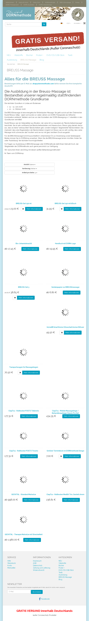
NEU (9, 55)
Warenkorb (11, 563)
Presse (77, 2)
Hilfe (9, 561)
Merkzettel (11, 568)
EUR (69, 23)
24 (29, 172)
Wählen (29, 168)
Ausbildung (12, 60)
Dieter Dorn (36, 2)
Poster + (39, 55)
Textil (70, 55)
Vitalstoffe (18, 55)
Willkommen (10, 2)
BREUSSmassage (65, 2)
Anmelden (77, 23)
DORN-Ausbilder (29, 5)
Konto (9, 565)
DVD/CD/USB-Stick (55, 55)
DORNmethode (50, 2)
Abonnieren (36, 592)
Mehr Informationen (34, 209)
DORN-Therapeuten (12, 5)
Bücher (29, 55)
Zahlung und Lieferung (41, 568)
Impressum (37, 561)
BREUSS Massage (28, 60)
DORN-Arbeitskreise (45, 5)
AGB (34, 563)
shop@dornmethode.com (43, 84)
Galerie (29, 164)
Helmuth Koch (23, 2)
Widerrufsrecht (38, 570)
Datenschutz (37, 565)
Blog (42, 60)
